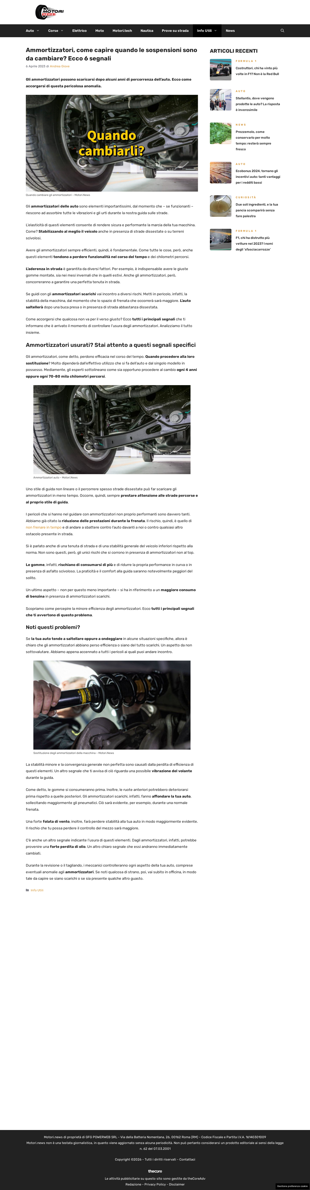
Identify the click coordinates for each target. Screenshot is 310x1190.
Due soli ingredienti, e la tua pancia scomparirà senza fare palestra (257, 210)
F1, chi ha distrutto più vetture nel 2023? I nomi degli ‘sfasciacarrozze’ (254, 243)
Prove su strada (175, 31)
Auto (35, 30)
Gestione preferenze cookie (292, 1186)
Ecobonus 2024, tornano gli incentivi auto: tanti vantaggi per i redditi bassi (258, 176)
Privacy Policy (155, 1184)
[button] (282, 30)
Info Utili (209, 30)
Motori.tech (122, 31)
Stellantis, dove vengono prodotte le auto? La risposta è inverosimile (258, 104)
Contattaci (187, 1159)
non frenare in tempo (44, 527)
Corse (58, 30)
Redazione (133, 1184)
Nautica (147, 31)
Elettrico (79, 31)
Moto (99, 31)
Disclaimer (177, 1184)
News (230, 31)
